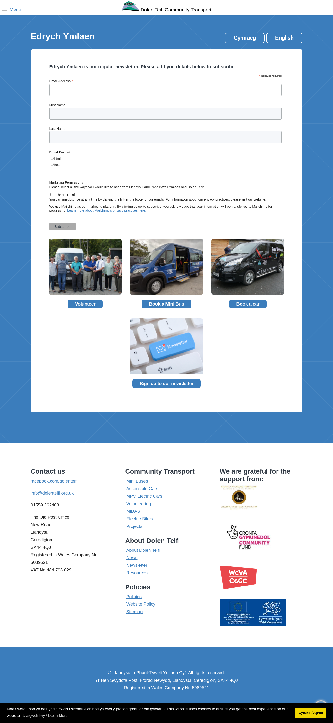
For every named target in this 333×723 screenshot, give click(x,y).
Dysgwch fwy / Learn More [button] (45, 715)
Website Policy (140, 604)
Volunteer (85, 304)
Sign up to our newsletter (167, 383)
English (284, 38)
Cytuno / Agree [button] (311, 713)
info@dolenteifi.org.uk (52, 492)
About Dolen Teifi (143, 550)
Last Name (57, 129)
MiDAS (133, 511)
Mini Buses (137, 481)
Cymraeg (245, 38)
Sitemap (134, 611)
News (132, 557)
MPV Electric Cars (144, 496)
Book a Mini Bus (166, 304)
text (57, 165)
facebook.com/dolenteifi (54, 481)
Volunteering (138, 503)
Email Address (61, 81)
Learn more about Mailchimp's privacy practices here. (106, 210)
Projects (134, 526)
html (57, 159)
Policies (134, 596)
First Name (57, 105)
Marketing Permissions (66, 182)
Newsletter (136, 565)
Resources (137, 572)
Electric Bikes (139, 518)
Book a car (247, 304)
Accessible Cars (142, 488)
